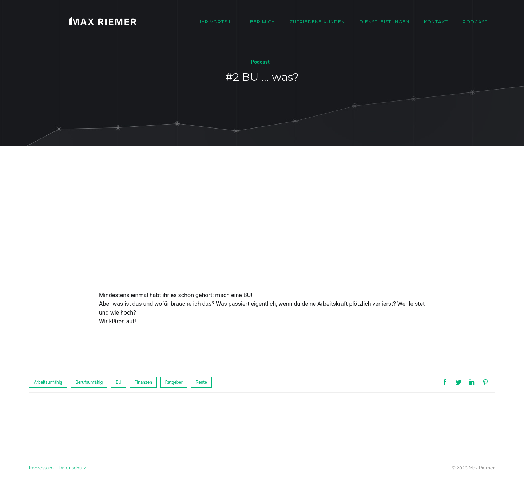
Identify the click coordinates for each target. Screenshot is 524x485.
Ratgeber (174, 382)
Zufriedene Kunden (317, 21)
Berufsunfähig (89, 382)
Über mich (260, 21)
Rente (201, 382)
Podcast (475, 21)
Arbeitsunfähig (48, 382)
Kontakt (436, 21)
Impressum (41, 467)
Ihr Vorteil (216, 21)
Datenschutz (72, 467)
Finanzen (143, 382)
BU (118, 382)
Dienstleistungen (384, 21)
